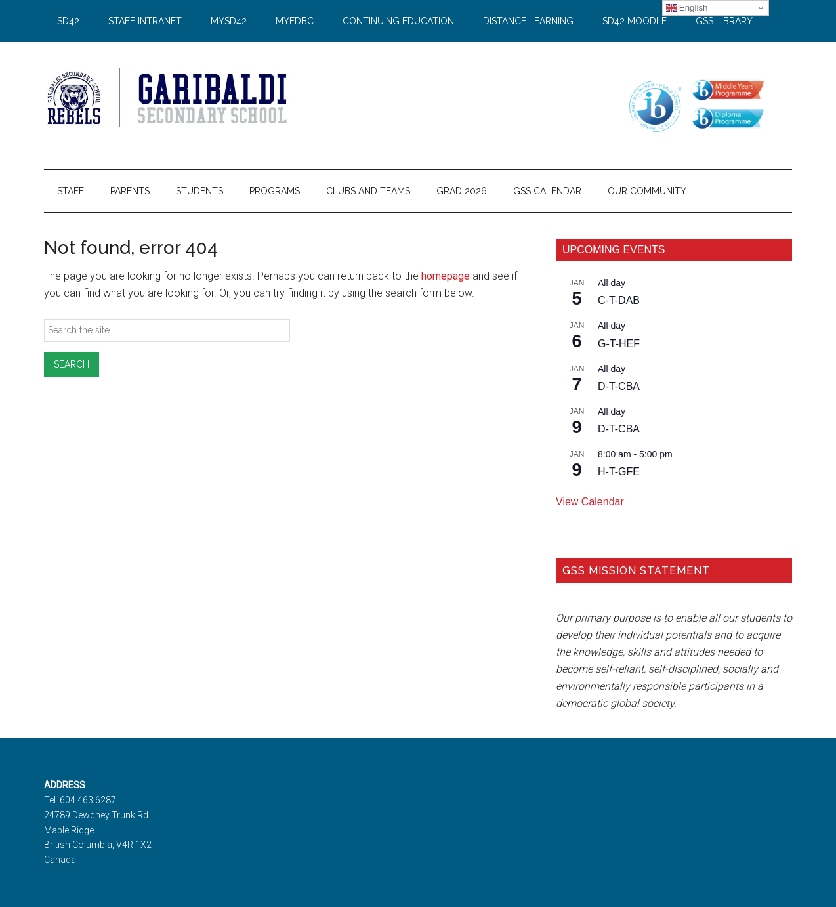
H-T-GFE (619, 471)
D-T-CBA (619, 386)
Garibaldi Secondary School (168, 97)
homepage (445, 276)
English (686, 8)
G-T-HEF (619, 343)
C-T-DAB (619, 300)
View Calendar (590, 501)
